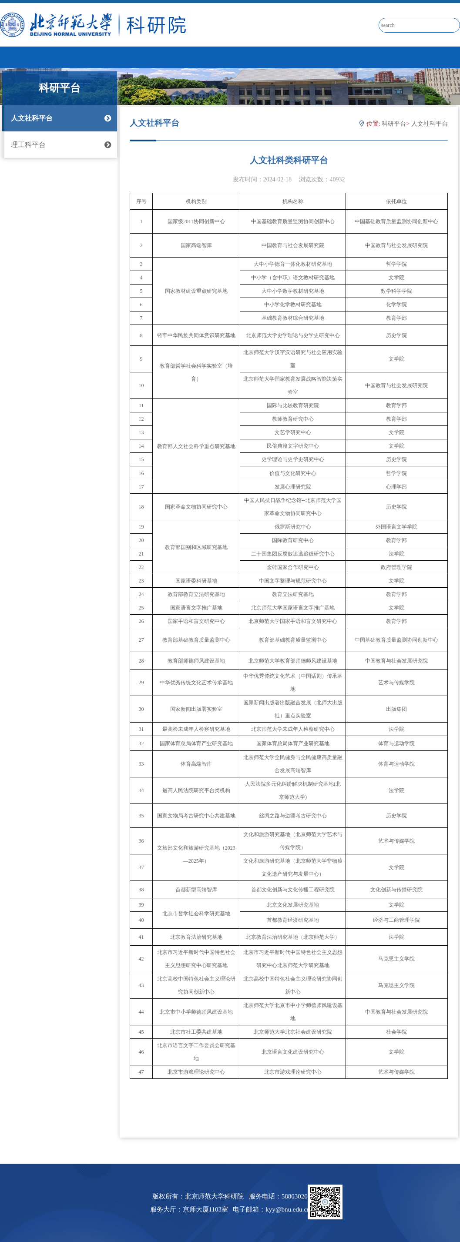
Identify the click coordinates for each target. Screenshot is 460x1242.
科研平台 (394, 124)
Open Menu (449, 57)
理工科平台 (59, 145)
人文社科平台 (59, 118)
